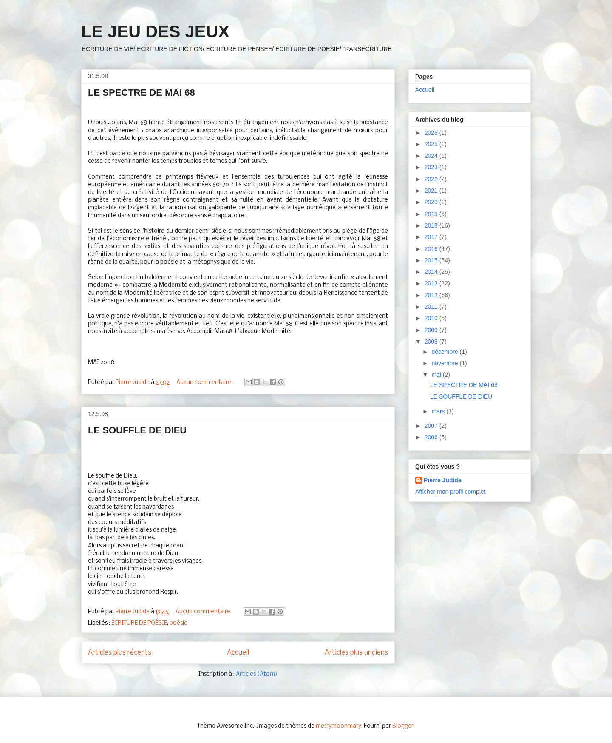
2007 (432, 425)
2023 (432, 167)
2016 (432, 248)
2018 (432, 225)
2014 (432, 271)
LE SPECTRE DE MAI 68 (141, 92)
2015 (432, 260)
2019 (432, 214)
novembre (445, 363)
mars (438, 411)
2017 (432, 236)
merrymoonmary (338, 726)
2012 (432, 295)
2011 (432, 306)
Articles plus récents (119, 652)
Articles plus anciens (356, 652)
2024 (432, 155)
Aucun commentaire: (205, 382)
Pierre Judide (443, 480)
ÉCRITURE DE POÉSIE (139, 623)
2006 (432, 437)
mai (436, 374)
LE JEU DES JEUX (155, 31)
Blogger (403, 726)
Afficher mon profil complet (450, 491)
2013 (432, 283)
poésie (178, 623)
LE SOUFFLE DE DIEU (137, 430)
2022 (432, 179)
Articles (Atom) (257, 674)
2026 (432, 132)
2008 (432, 341)
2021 (432, 190)
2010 (432, 318)
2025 (432, 144)
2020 (432, 202)
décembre (445, 351)
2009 (432, 330)
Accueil (238, 652)
